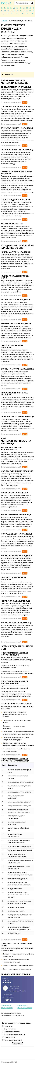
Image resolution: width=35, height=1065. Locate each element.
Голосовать (17, 1043)
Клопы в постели (7, 1008)
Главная (4, 20)
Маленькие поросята (25, 1008)
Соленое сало (6, 1005)
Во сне (6, 3)
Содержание (8, 75)
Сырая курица (22, 1005)
